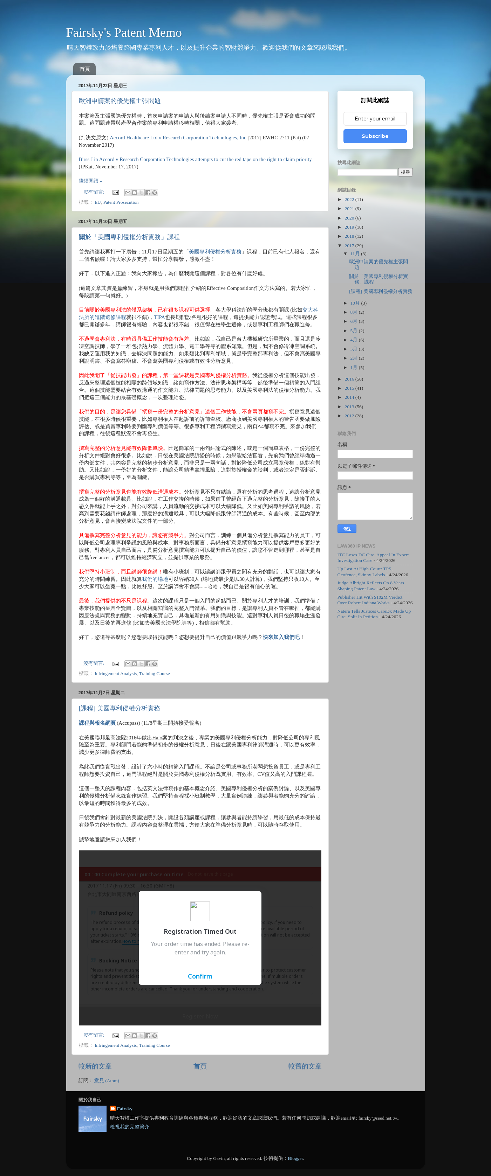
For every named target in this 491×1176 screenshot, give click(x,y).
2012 (350, 415)
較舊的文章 (305, 1066)
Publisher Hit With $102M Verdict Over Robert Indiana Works (370, 599)
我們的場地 (155, 579)
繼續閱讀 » (90, 180)
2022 (350, 199)
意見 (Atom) (106, 1080)
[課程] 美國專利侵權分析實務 (120, 708)
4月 (354, 339)
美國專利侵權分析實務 (215, 252)
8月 (354, 312)
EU (98, 202)
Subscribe (375, 136)
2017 (350, 245)
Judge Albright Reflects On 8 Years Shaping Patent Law (370, 585)
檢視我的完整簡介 (129, 1126)
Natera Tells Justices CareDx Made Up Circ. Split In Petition (374, 613)
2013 (350, 406)
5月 (354, 330)
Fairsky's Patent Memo (124, 33)
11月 (355, 253)
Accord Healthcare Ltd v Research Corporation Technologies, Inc (178, 137)
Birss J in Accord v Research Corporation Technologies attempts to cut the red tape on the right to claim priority (195, 159)
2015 (350, 388)
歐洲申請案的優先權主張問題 (120, 100)
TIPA (159, 317)
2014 (350, 397)
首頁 (85, 69)
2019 (350, 227)
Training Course (154, 673)
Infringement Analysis (116, 673)
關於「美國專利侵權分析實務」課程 (129, 237)
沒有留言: (94, 192)
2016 (350, 379)
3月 (354, 349)
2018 (350, 236)
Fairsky (124, 1108)
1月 (354, 367)
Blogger (295, 1158)
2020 (350, 218)
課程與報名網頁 (97, 723)
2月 (354, 358)
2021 (350, 208)
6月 (354, 321)
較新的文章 (95, 1066)
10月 (355, 303)
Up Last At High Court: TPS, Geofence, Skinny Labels (365, 571)
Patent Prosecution (121, 202)
